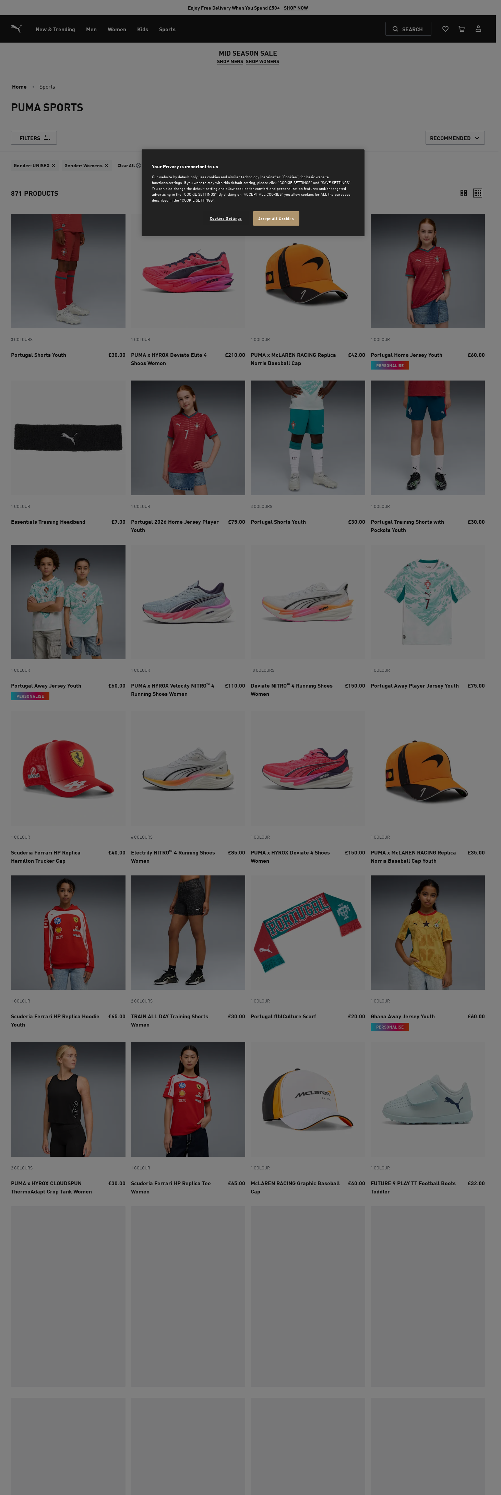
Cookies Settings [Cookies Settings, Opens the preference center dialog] (226, 218)
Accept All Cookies (276, 218)
